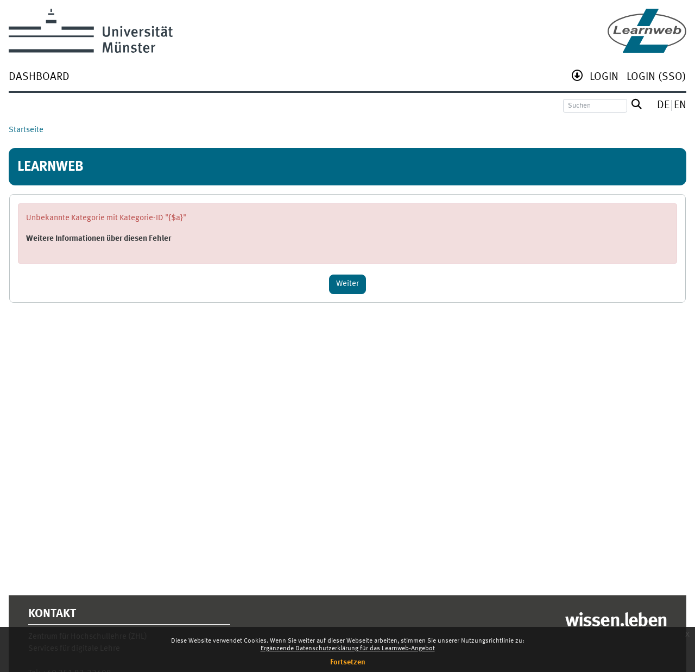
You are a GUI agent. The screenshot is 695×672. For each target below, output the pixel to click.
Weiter (347, 284)
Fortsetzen (347, 662)
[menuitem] (39, 78)
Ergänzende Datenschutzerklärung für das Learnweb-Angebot (348, 648)
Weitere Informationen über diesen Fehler (98, 239)
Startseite (26, 130)
